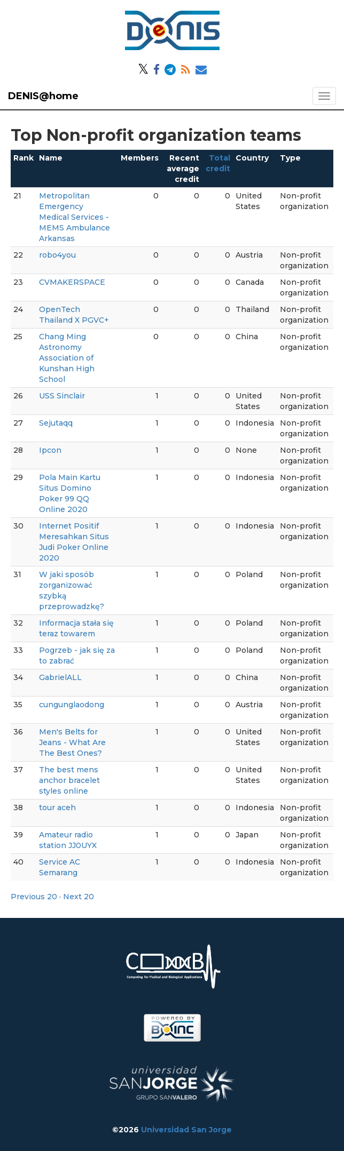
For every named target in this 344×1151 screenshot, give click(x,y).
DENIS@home (43, 96)
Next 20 (78, 896)
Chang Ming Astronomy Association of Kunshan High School (67, 358)
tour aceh (57, 807)
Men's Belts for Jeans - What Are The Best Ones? (72, 742)
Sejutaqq (56, 423)
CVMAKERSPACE (72, 282)
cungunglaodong (71, 704)
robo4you (57, 255)
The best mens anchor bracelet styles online (69, 780)
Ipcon (50, 450)
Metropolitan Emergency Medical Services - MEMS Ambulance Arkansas (74, 217)
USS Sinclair (62, 396)
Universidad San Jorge (186, 1129)
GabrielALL (60, 677)
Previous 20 (34, 896)
